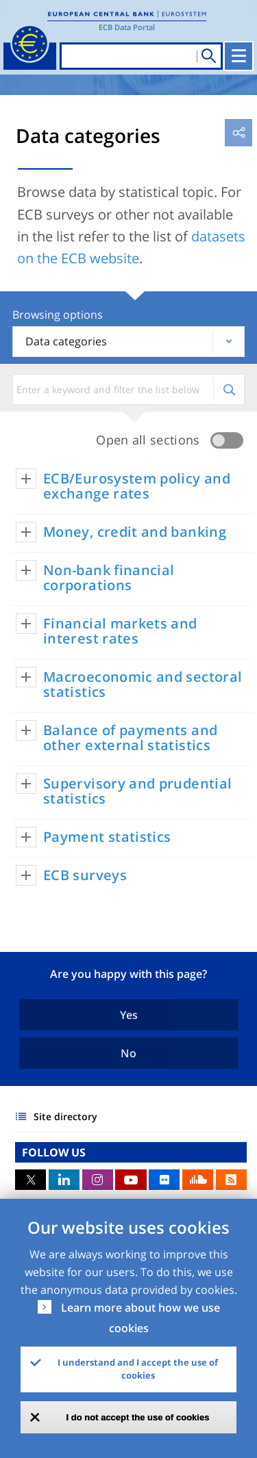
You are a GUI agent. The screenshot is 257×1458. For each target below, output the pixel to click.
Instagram (97, 1179)
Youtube (130, 1179)
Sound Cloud (197, 1179)
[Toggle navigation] (238, 56)
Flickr (164, 1179)
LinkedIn (64, 1179)
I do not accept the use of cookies (138, 1417)
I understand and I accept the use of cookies (138, 1369)
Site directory (65, 1116)
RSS (231, 1179)
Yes (129, 1014)
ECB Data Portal (127, 27)
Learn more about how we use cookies (140, 1318)
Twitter (30, 1179)
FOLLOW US (54, 1152)
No (128, 1053)
